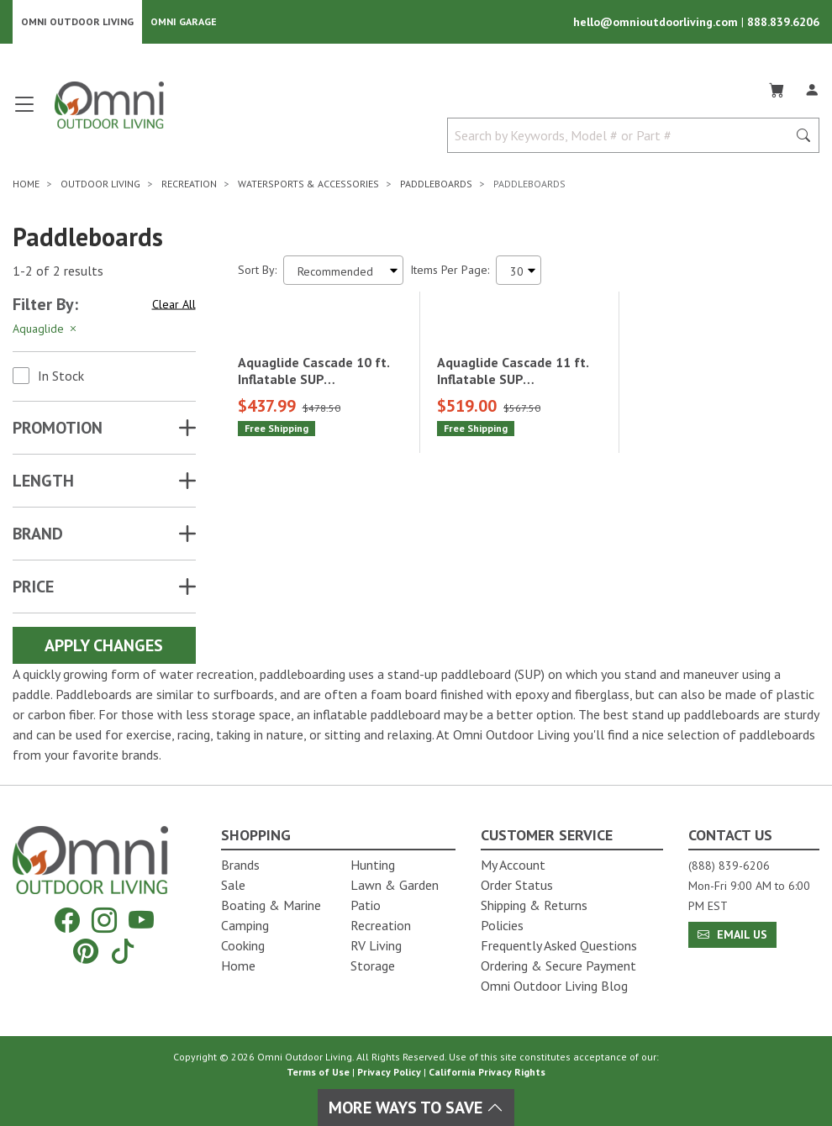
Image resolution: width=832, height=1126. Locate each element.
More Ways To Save (416, 1107)
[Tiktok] (122, 950)
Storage (372, 965)
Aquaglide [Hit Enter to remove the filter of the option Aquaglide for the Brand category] (46, 329)
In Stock (61, 376)
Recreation (380, 925)
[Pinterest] (85, 950)
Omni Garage (183, 21)
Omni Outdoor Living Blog (554, 985)
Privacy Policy (389, 1071)
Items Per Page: (449, 270)
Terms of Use (318, 1071)
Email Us (732, 934)
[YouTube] (141, 920)
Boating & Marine (271, 905)
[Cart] (776, 87)
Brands (240, 864)
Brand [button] (38, 534)
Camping (245, 925)
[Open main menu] (24, 111)
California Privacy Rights (487, 1071)
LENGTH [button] (43, 481)
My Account (513, 864)
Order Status (517, 884)
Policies (502, 925)
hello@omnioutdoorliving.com (657, 21)
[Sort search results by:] (343, 271)
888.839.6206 (783, 21)
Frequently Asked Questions (559, 945)
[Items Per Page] (518, 271)
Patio (365, 905)
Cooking (243, 945)
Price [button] (33, 587)
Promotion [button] (58, 428)
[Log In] (811, 87)
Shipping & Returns (534, 905)
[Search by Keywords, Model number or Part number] (623, 136)
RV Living (376, 945)
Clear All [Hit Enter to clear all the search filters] (174, 304)
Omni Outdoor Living (77, 21)
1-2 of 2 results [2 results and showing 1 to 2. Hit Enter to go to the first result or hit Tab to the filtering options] (58, 270)
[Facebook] (67, 920)
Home (238, 965)
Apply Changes (104, 646)
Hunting (372, 864)
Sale (233, 884)
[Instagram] (104, 920)
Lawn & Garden (394, 884)
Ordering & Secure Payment (558, 965)
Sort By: (257, 270)
